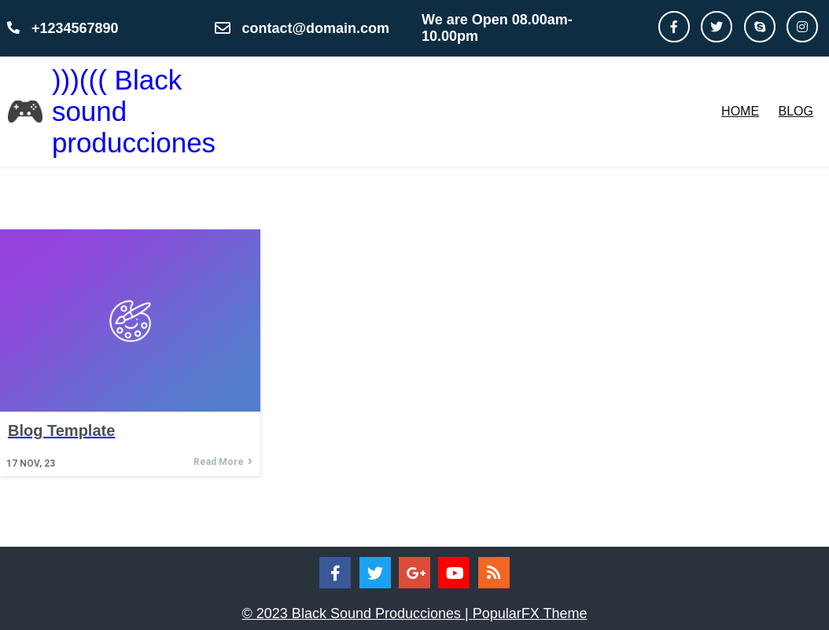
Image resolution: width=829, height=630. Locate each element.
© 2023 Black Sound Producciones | (357, 613)
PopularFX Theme (530, 613)
